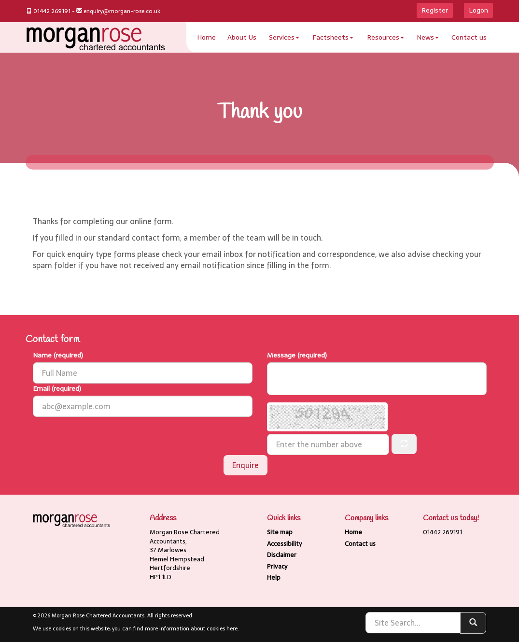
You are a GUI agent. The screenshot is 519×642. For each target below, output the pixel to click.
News (428, 37)
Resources (385, 37)
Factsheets (332, 37)
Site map (280, 532)
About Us (241, 37)
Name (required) (58, 355)
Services (284, 37)
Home (206, 37)
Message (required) (297, 355)
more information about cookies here (191, 628)
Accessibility (284, 544)
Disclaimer (281, 555)
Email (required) (57, 388)
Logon (478, 10)
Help (274, 577)
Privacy (277, 566)
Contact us (469, 37)
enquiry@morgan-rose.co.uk (122, 11)
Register (434, 10)
